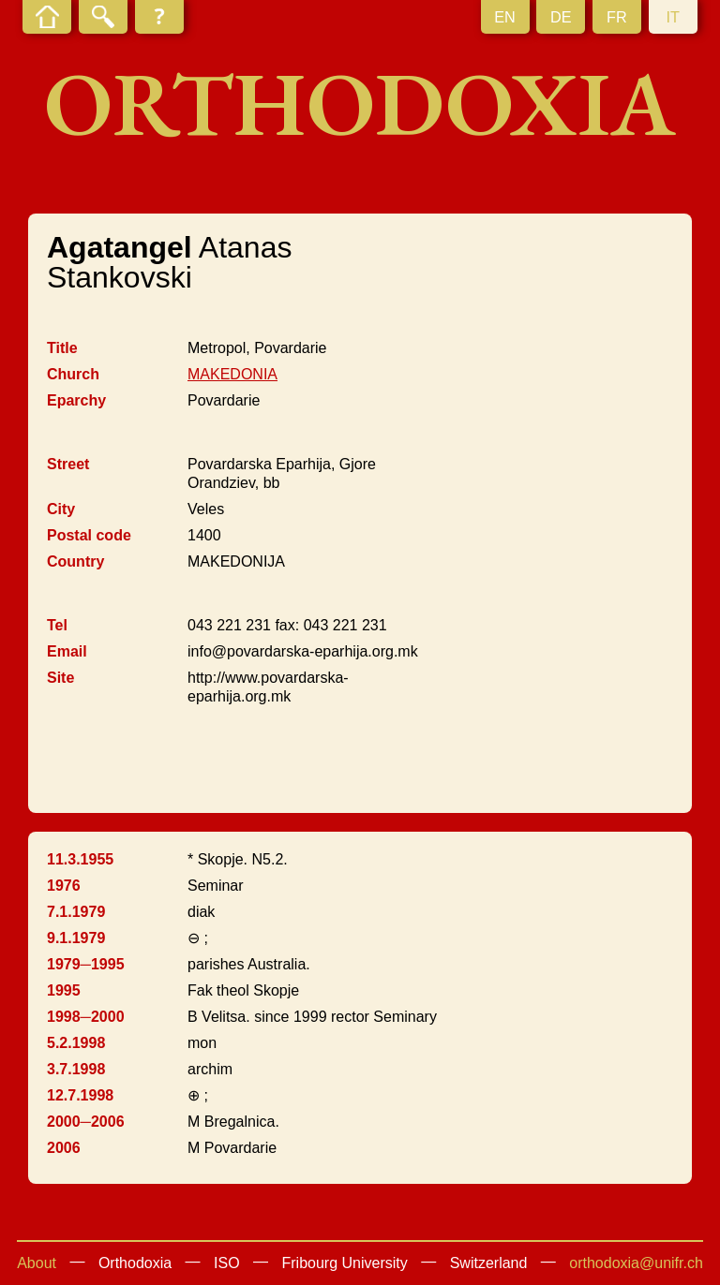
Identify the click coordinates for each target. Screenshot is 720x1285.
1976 (64, 886)
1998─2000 (86, 1017)
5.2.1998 (76, 1043)
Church (73, 374)
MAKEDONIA (233, 374)
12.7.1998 (80, 1095)
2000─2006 (86, 1122)
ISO (227, 1263)
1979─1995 (86, 964)
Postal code (89, 535)
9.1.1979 (76, 938)
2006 (64, 1148)
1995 (64, 990)
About (36, 1263)
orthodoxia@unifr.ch (636, 1263)
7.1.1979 (76, 912)
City (61, 509)
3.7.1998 (76, 1069)
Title (62, 348)
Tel (57, 625)
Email (67, 651)
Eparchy (76, 400)
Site (60, 678)
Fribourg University (345, 1263)
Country (75, 561)
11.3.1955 (80, 859)
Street (68, 464)
